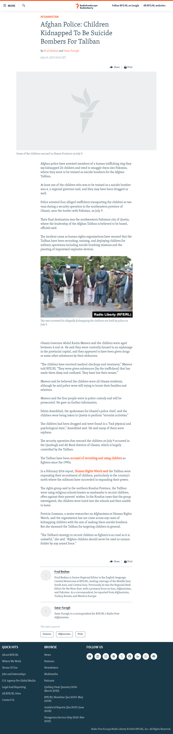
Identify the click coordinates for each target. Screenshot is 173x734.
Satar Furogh (71, 51)
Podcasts (49, 680)
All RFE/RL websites (154, 5)
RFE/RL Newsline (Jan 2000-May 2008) (63, 699)
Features (49, 661)
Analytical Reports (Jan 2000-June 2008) (64, 709)
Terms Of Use (10, 667)
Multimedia (51, 674)
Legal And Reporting (14, 687)
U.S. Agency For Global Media (19, 680)
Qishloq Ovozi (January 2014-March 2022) (61, 689)
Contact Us (8, 700)
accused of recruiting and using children (96, 458)
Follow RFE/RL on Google (125, 5)
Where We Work (11, 661)
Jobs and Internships (14, 674)
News (47, 655)
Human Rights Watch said (91, 471)
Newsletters (51, 667)
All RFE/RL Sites (11, 693)
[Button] (115, 67)
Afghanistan (50, 17)
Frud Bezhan (51, 51)
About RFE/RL (10, 655)
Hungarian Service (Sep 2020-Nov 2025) (64, 719)
